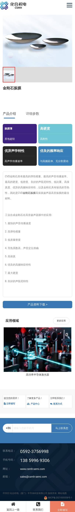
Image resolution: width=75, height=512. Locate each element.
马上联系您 (61, 428)
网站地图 (62, 493)
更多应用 (61, 320)
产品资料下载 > (37, 304)
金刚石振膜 (29, 192)
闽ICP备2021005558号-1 (60, 498)
